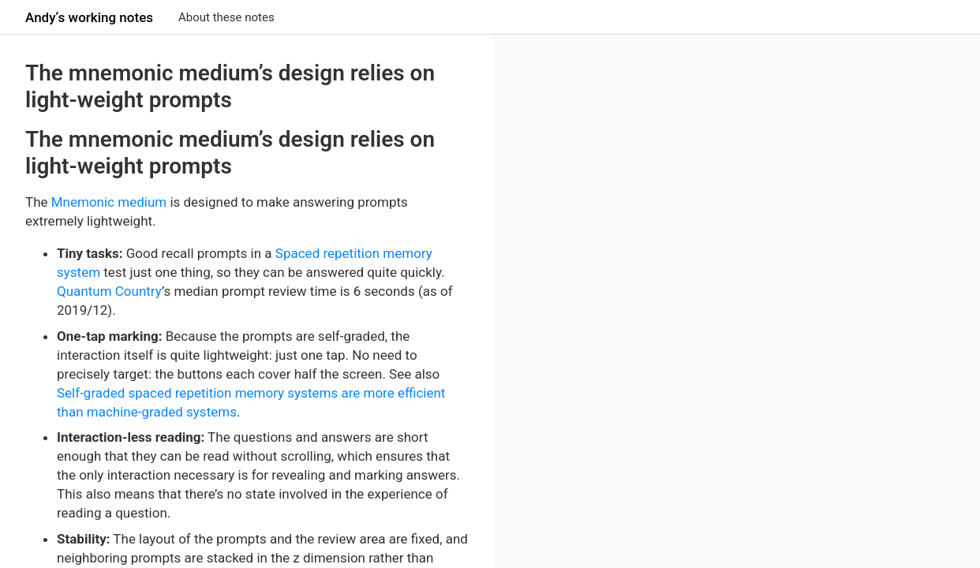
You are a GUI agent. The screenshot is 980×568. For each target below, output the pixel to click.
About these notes (226, 17)
